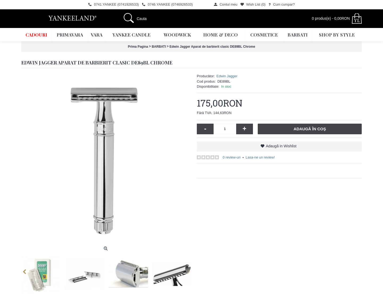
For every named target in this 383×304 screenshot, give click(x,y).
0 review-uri (231, 157)
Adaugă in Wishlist (281, 146)
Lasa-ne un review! (260, 157)
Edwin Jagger (227, 76)
